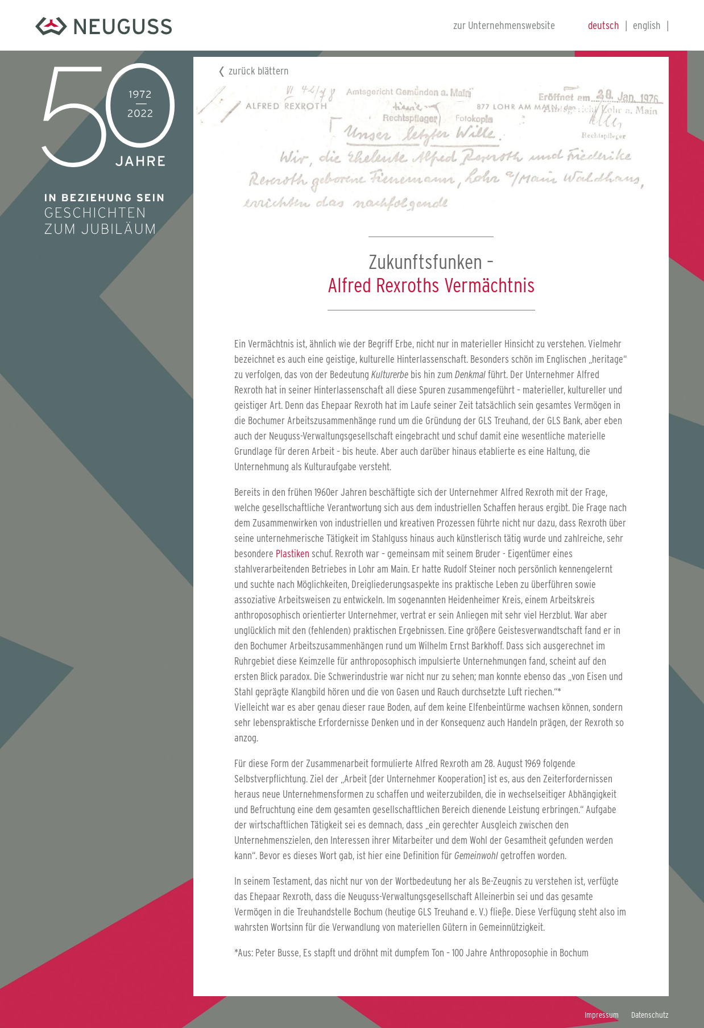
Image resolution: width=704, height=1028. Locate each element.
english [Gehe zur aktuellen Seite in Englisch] (647, 25)
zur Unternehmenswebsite (504, 25)
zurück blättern (259, 70)
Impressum (602, 1015)
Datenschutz (650, 1015)
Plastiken (292, 553)
